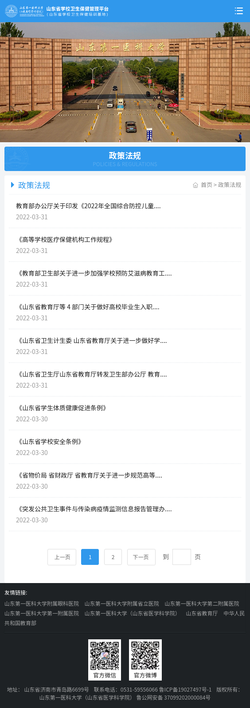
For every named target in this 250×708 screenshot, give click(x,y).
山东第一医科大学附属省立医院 (122, 603)
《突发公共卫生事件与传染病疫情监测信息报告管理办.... (94, 508)
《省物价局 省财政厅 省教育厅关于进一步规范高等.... (89, 475)
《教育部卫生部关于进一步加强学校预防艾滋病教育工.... (94, 272)
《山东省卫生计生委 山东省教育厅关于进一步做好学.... (91, 340)
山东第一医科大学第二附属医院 (201, 603)
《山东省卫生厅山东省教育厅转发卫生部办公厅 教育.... (91, 374)
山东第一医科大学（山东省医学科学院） (132, 613)
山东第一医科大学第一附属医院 (41, 613)
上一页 (61, 556)
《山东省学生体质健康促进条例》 (62, 407)
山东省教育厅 (202, 613)
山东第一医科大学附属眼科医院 (41, 603)
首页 (206, 184)
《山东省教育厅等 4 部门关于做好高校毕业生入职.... (88, 306)
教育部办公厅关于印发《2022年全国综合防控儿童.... (88, 205)
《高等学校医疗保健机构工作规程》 (65, 239)
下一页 (141, 556)
